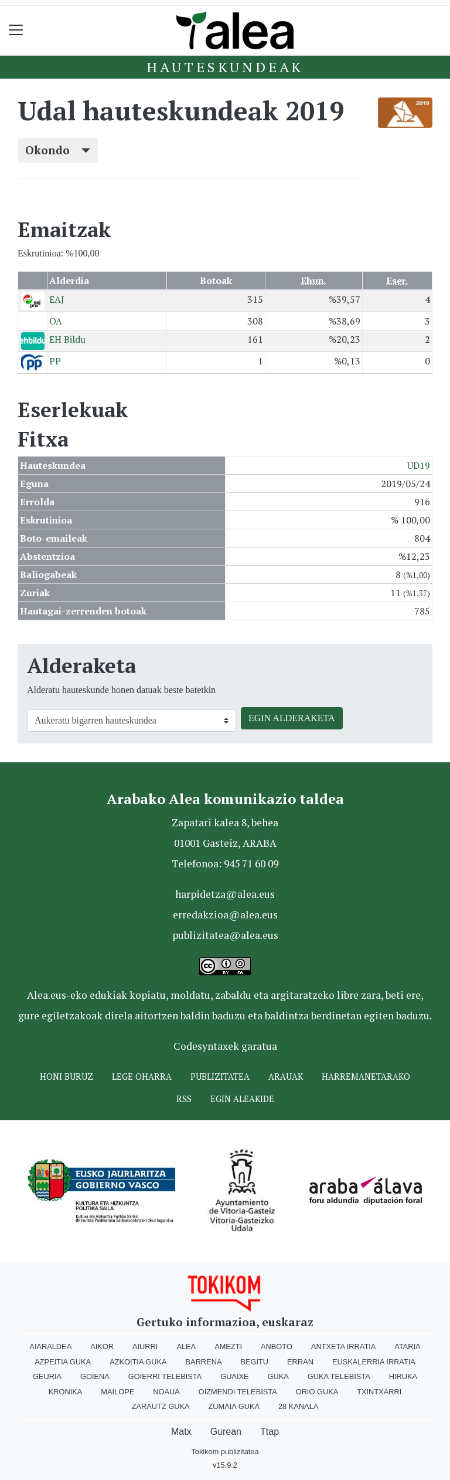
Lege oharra (142, 1076)
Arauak (285, 1076)
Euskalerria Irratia (373, 1361)
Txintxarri (379, 1391)
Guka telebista (339, 1376)
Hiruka (403, 1376)
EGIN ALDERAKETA (291, 718)
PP (55, 360)
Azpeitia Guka (63, 1361)
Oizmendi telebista (238, 1391)
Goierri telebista (165, 1376)
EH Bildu (67, 339)
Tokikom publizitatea (224, 1451)
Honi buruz (66, 1076)
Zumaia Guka (234, 1406)
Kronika (66, 1391)
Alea (186, 1346)
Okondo (57, 150)
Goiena (95, 1376)
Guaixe (234, 1376)
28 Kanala (298, 1406)
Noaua (166, 1391)
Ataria (407, 1346)
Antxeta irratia (343, 1346)
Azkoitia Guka (138, 1361)
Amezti (228, 1346)
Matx (181, 1432)
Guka (278, 1376)
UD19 (418, 465)
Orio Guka (317, 1391)
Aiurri (145, 1346)
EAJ (56, 299)
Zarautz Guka (161, 1406)
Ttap (269, 1432)
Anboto (276, 1346)
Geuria (47, 1376)
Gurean (225, 1432)
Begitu (254, 1361)
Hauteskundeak (225, 67)
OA (55, 321)
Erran (300, 1361)
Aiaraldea (50, 1346)
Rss (184, 1098)
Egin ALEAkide (242, 1098)
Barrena (204, 1361)
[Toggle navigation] (16, 30)
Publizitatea (220, 1076)
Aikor (102, 1346)
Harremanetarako (366, 1076)
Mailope (117, 1391)
